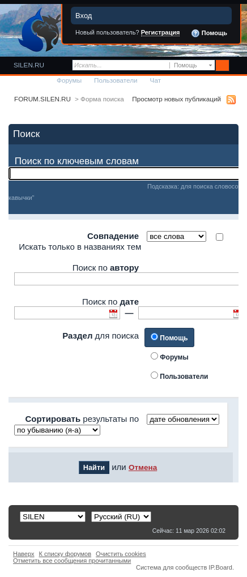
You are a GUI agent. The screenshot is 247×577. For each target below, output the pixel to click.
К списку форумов (65, 553)
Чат (155, 80)
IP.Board (220, 567)
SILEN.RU (29, 65)
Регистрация (160, 32)
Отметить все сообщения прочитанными (72, 560)
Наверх (24, 553)
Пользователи (116, 80)
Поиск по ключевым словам (77, 161)
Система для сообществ (171, 567)
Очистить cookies (121, 553)
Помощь (209, 33)
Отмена (143, 467)
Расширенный (237, 65)
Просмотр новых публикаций (176, 98)
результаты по (82, 419)
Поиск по (106, 267)
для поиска (100, 335)
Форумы (69, 80)
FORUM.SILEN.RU (42, 98)
